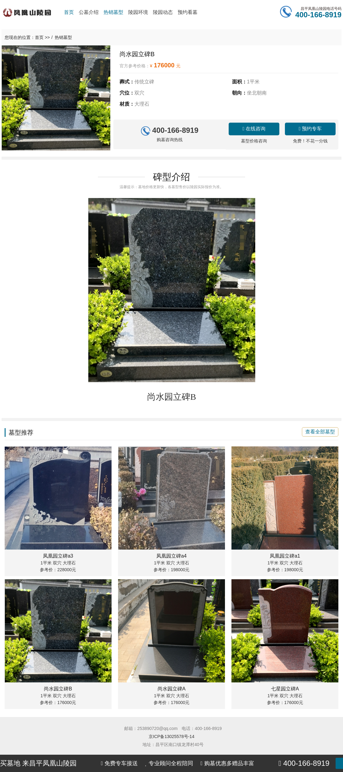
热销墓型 (63, 37)
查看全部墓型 (320, 431)
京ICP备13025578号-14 (171, 736)
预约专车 (310, 128)
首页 (39, 37)
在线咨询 (254, 128)
